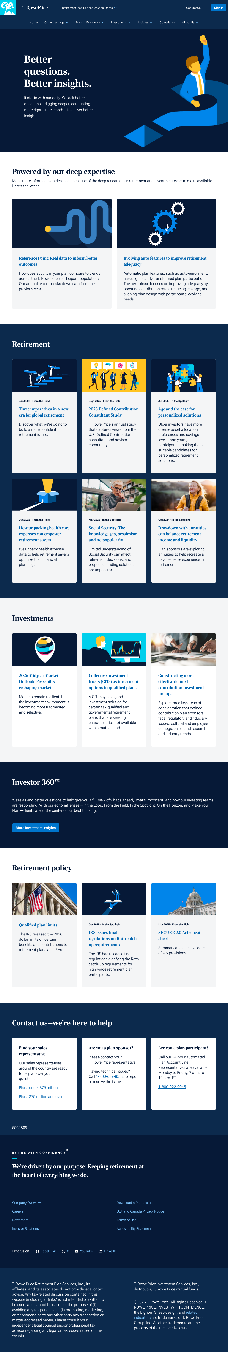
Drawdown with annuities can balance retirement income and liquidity (182, 534)
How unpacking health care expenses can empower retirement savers (44, 534)
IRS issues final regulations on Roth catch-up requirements (113, 938)
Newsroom (20, 1220)
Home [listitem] (34, 22)
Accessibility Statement (134, 1229)
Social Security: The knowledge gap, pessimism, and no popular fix (113, 534)
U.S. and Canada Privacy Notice (140, 1211)
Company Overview (26, 1203)
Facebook (48, 1251)
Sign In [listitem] (217, 8)
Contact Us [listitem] (190, 7)
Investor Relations (25, 1229)
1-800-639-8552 (110, 1076)
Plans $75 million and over (41, 1096)
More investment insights (36, 828)
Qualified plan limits (38, 925)
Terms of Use (126, 1220)
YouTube (86, 1251)
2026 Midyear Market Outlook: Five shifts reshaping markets (38, 681)
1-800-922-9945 (172, 1086)
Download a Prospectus (135, 1203)
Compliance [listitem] (167, 22)
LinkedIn (110, 1251)
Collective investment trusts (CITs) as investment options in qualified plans (113, 681)
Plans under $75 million (38, 1087)
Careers (18, 1211)
